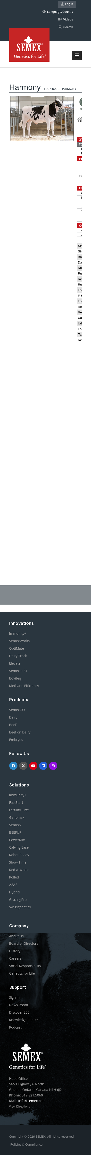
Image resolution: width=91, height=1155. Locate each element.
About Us (16, 936)
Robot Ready (19, 854)
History (15, 951)
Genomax (17, 817)
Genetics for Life (22, 973)
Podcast (15, 1027)
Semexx (15, 825)
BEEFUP (15, 832)
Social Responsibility (25, 966)
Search (66, 27)
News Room (18, 1005)
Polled (14, 877)
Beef (12, 724)
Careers (15, 958)
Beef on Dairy (20, 732)
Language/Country (57, 11)
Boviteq (15, 678)
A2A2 (13, 884)
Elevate (15, 663)
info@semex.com (31, 1100)
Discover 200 (19, 1012)
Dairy (13, 717)
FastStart (16, 802)
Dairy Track (18, 655)
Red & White (19, 869)
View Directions (19, 1106)
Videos (65, 19)
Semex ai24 (18, 670)
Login (67, 4)
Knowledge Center (23, 1019)
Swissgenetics (20, 907)
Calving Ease (19, 847)
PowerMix (17, 840)
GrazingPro (18, 899)
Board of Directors (23, 943)
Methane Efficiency (24, 685)
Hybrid (14, 892)
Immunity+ (17, 633)
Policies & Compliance (26, 1144)
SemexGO (17, 709)
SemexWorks (19, 641)
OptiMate (16, 648)
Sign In (14, 997)
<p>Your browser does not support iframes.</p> (45, 314)
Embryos (16, 739)
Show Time (17, 862)
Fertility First (19, 810)
